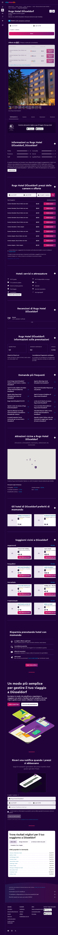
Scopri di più (12, 251)
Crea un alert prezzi (33, 658)
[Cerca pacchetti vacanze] (3, 16)
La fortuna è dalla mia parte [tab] (38, 841)
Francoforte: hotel (14, 861)
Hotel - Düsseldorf (12, 7)
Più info (53, 545)
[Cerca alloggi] (3, 10)
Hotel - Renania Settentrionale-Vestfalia (41, 6)
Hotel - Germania (27, 6)
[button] (2, 2)
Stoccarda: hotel (14, 869)
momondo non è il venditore (32, 892)
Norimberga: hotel (14, 857)
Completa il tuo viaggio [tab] (17, 845)
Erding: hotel (13, 874)
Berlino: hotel (13, 855)
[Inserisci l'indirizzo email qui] (33, 807)
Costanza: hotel (13, 872)
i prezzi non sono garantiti (40, 887)
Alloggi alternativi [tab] (23, 841)
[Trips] (3, 20)
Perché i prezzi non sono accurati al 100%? (32, 897)
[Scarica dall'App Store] (40, 129)
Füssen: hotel (13, 865)
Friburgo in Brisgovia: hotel (16, 867)
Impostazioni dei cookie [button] (13, 258)
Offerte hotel (11, 6)
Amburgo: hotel (13, 863)
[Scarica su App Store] (48, 913)
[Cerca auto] (3, 13)
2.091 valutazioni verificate (22, 20)
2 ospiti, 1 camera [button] (14, 29)
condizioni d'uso (24, 819)
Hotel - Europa (19, 6)
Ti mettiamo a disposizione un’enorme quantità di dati (32, 894)
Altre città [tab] (13, 841)
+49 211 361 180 (12, 18)
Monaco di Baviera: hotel (16, 853)
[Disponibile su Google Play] (30, 129)
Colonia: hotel (13, 859)
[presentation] (40, 129)
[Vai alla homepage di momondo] (10, 2)
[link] (24, 557)
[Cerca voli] (3, 6)
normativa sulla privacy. (33, 819)
